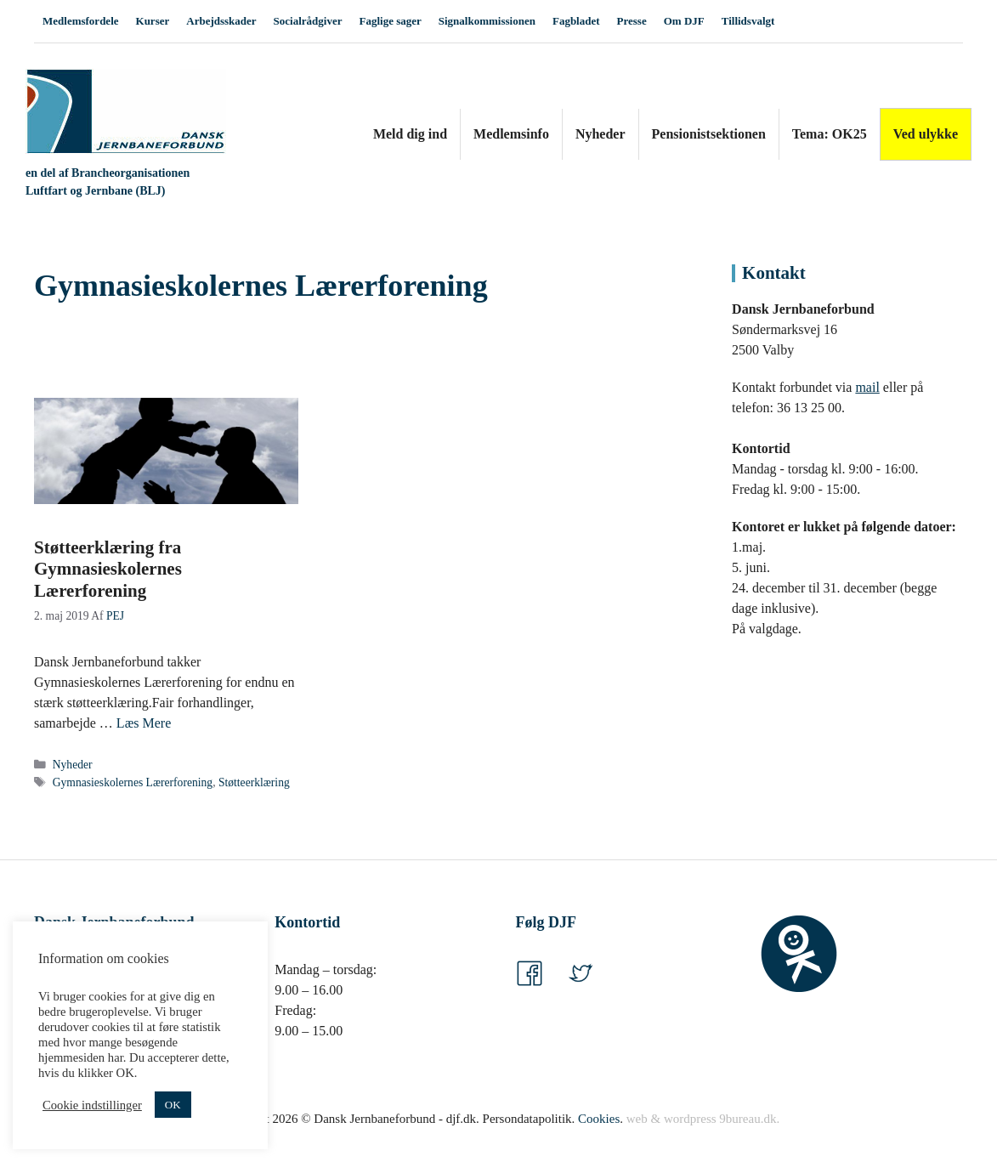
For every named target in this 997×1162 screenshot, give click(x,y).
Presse (632, 20)
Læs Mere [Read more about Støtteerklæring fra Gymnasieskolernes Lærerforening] (143, 723)
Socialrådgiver (308, 20)
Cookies (599, 1118)
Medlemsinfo (511, 134)
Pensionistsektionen (709, 134)
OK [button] (173, 1104)
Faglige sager (390, 20)
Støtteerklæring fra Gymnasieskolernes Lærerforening (108, 568)
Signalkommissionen (487, 20)
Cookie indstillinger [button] (92, 1105)
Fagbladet (576, 20)
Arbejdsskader (221, 20)
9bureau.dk (747, 1118)
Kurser (153, 20)
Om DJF (684, 20)
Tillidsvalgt (748, 20)
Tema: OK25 (829, 134)
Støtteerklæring (254, 782)
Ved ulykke (925, 134)
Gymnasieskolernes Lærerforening (132, 782)
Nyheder (600, 134)
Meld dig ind (410, 134)
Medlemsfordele (80, 20)
